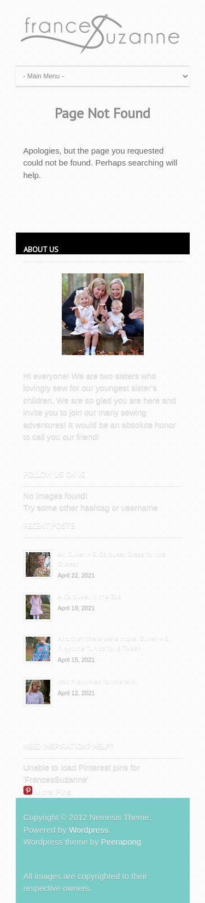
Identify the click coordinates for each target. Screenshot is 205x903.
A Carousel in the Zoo (89, 596)
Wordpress (88, 829)
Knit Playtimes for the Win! (97, 681)
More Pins (53, 791)
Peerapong (121, 841)
